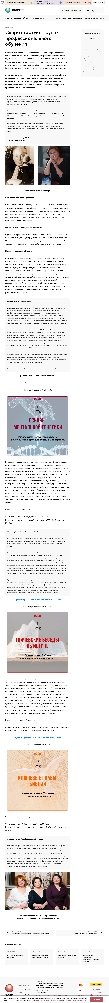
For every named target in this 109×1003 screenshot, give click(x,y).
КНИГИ (31, 18)
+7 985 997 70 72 (25, 987)
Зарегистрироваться (74, 10)
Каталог (55, 18)
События (38, 18)
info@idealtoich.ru (42, 992)
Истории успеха (65, 18)
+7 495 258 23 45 (98, 2)
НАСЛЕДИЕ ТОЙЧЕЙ (21, 18)
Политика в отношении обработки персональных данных (51, 995)
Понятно (97, 999)
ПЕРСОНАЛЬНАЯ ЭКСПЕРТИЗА (84, 18)
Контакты (100, 18)
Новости (46, 18)
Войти (64, 10)
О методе (9, 18)
